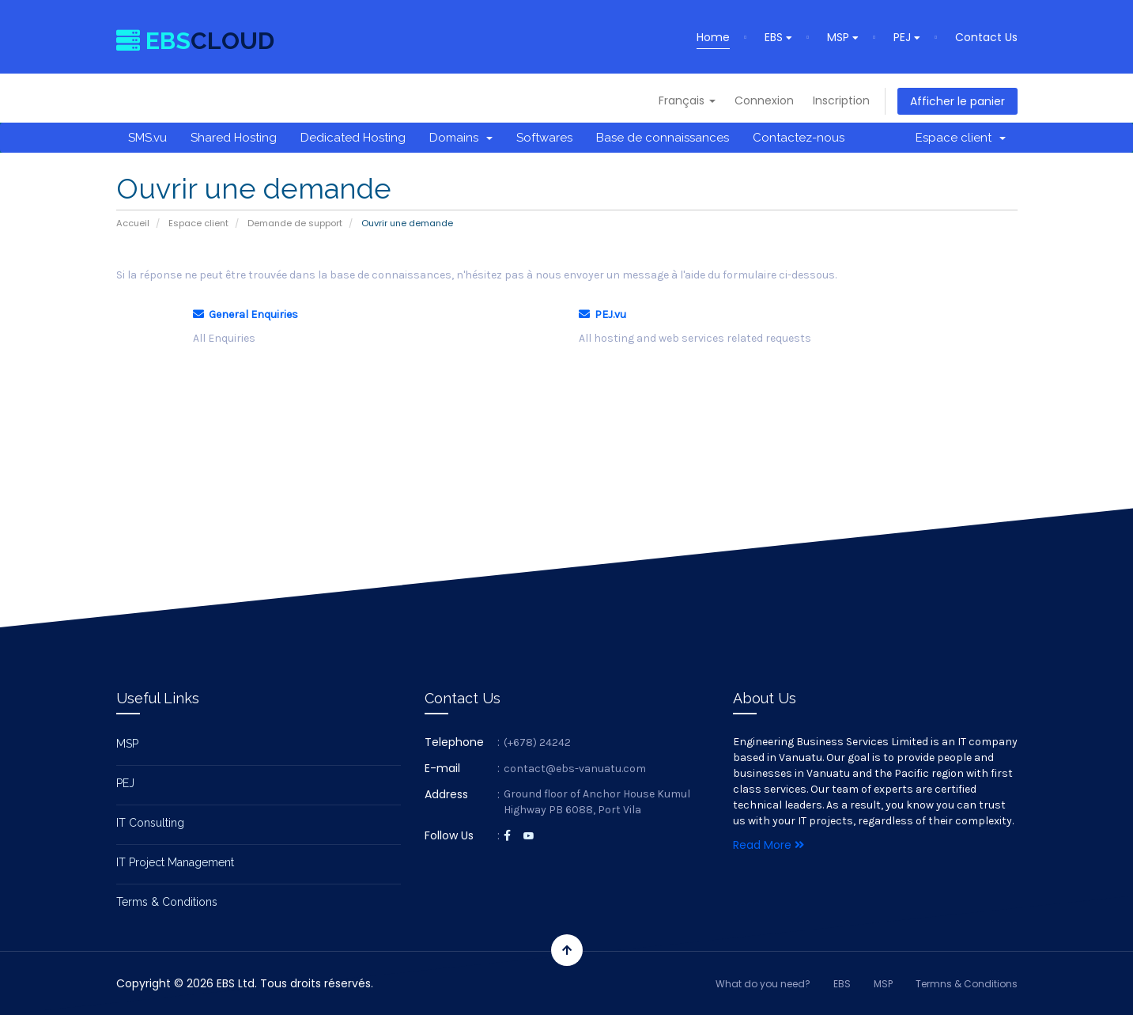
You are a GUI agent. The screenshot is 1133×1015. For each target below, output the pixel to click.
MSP (843, 37)
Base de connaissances (662, 138)
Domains (461, 138)
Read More (768, 845)
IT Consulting (150, 822)
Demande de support (294, 223)
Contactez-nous (798, 138)
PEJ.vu (602, 314)
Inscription (841, 100)
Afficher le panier (957, 101)
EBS (778, 37)
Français (687, 100)
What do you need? (763, 983)
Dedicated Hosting (353, 138)
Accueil (132, 223)
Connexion (764, 100)
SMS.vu (147, 138)
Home (713, 37)
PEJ (906, 37)
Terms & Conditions (166, 902)
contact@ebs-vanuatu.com (575, 768)
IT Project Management (175, 862)
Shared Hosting (234, 138)
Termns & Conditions (967, 983)
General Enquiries (245, 314)
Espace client (961, 138)
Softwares (544, 138)
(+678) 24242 (537, 742)
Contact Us (986, 37)
